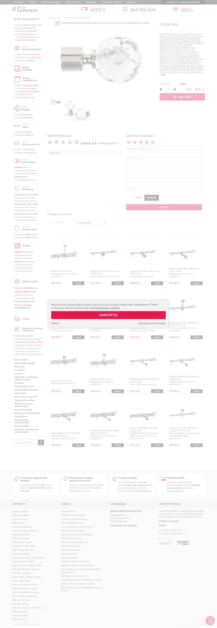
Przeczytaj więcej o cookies (105, 308)
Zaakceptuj (108, 315)
